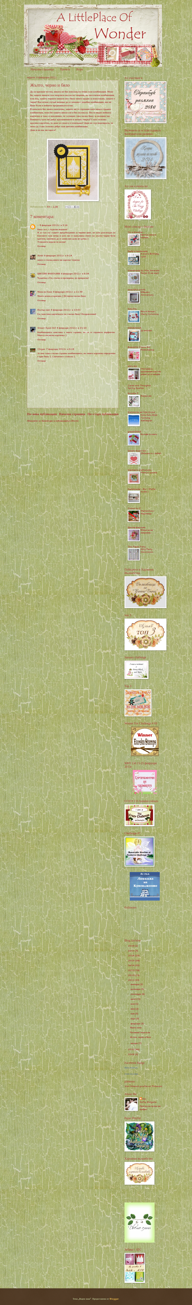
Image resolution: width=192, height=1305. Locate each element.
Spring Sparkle (136, 388)
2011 (131, 980)
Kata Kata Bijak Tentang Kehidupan (149, 417)
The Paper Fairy (137, 546)
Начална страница (42, 69)
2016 (131, 955)
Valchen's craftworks (140, 469)
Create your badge (131, 1074)
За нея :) (145, 491)
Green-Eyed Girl (46, 327)
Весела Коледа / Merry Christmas (150, 313)
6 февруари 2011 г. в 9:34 (75, 273)
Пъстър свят (43, 309)
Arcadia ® (133, 393)
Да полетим (146, 330)
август (134, 999)
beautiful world (136, 289)
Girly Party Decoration (147, 550)
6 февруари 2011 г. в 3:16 (54, 225)
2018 (131, 945)
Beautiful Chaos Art (139, 347)
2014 (131, 965)
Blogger (114, 1298)
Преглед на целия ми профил (150, 1107)
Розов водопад (147, 349)
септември (136, 994)
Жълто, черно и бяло (140, 1037)
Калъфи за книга (149, 434)
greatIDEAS (134, 431)
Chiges (41, 349)
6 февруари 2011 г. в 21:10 (72, 327)
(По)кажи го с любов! (151, 453)
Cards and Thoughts (139, 385)
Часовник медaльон (140, 1032)
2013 (131, 970)
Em (144, 1098)
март (133, 1018)
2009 (131, 1054)
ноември (135, 984)
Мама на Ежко (44, 291)
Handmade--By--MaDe (142, 489)
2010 (131, 1049)
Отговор (41, 246)
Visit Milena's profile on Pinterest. (143, 1086)
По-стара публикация (102, 414)
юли (132, 1003)
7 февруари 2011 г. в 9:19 (60, 349)
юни (132, 1008)
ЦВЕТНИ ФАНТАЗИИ (48, 273)
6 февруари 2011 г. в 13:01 (65, 309)
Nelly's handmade (138, 251)
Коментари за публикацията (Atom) (60, 420)
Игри (79, 69)
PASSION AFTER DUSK (141, 412)
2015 (131, 960)
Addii (40, 255)
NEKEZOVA (134, 327)
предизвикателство (63, 105)
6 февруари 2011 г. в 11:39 (67, 291)
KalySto (132, 308)
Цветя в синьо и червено (148, 236)
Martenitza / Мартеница (147, 512)
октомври (135, 989)
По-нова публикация (42, 414)
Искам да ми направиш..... (147, 531)
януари (134, 1043)
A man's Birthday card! (150, 255)
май (132, 1013)
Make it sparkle (149, 472)
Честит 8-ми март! (150, 273)
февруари (135, 1023)
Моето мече (136, 1027)
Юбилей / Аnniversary (147, 293)
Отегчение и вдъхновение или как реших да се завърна (151, 371)
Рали (38, 105)
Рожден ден (146, 395)
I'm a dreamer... (136, 232)
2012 (131, 975)
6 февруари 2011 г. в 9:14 (58, 255)
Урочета (65, 69)
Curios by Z (134, 508)
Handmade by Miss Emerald (143, 270)
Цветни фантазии (136, 527)
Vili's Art (132, 366)
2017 (131, 950)
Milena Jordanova (131, 1068)
